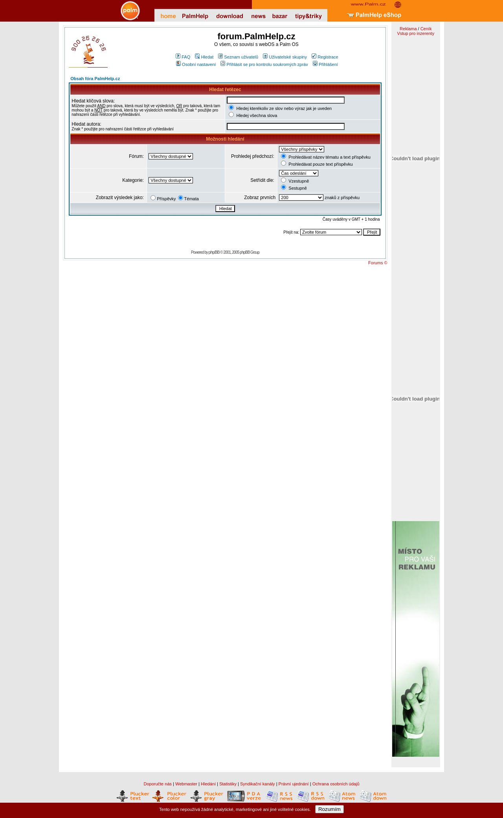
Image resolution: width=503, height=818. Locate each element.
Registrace (325, 57)
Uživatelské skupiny (285, 57)
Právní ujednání (294, 783)
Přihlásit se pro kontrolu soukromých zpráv (264, 64)
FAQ (183, 57)
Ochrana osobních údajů (336, 783)
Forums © (377, 262)
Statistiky (228, 783)
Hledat (204, 57)
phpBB (214, 252)
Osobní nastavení (196, 64)
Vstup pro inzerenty (415, 33)
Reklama (408, 28)
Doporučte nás (157, 783)
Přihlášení (325, 64)
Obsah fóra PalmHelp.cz (95, 78)
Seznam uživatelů (238, 57)
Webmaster (186, 783)
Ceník (426, 28)
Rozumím (329, 809)
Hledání (208, 783)
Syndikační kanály (257, 783)
